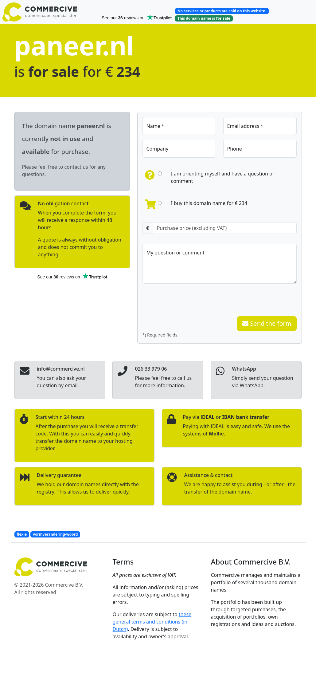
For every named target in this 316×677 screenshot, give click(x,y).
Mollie (216, 433)
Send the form (266, 323)
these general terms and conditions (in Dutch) (152, 621)
